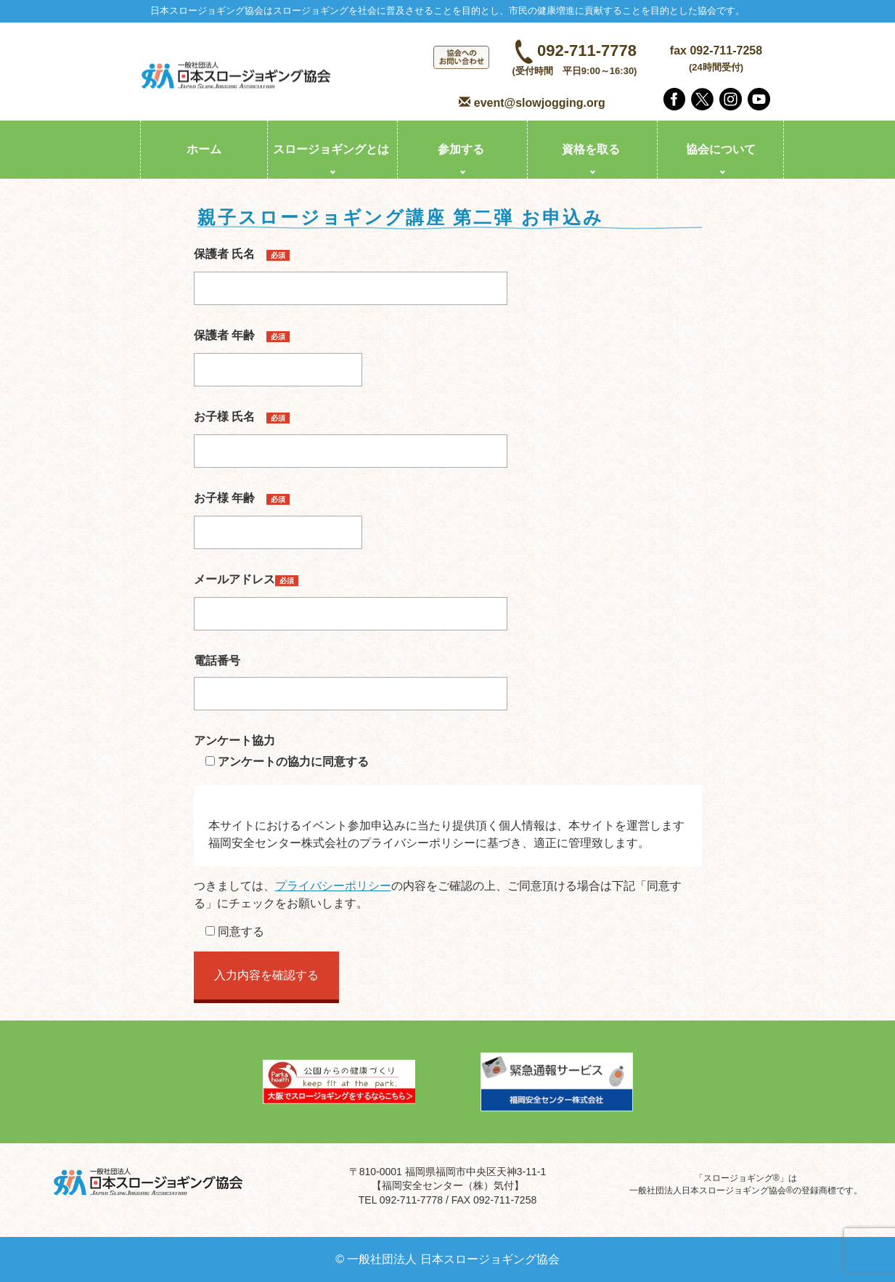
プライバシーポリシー (333, 886)
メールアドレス (350, 596)
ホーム (204, 149)
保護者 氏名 (350, 271)
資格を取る (591, 149)
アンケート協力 (234, 740)
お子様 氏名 (350, 433)
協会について (721, 149)
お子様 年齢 (278, 515)
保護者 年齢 (278, 352)
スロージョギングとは (331, 149)
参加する (461, 149)
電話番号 (350, 676)
